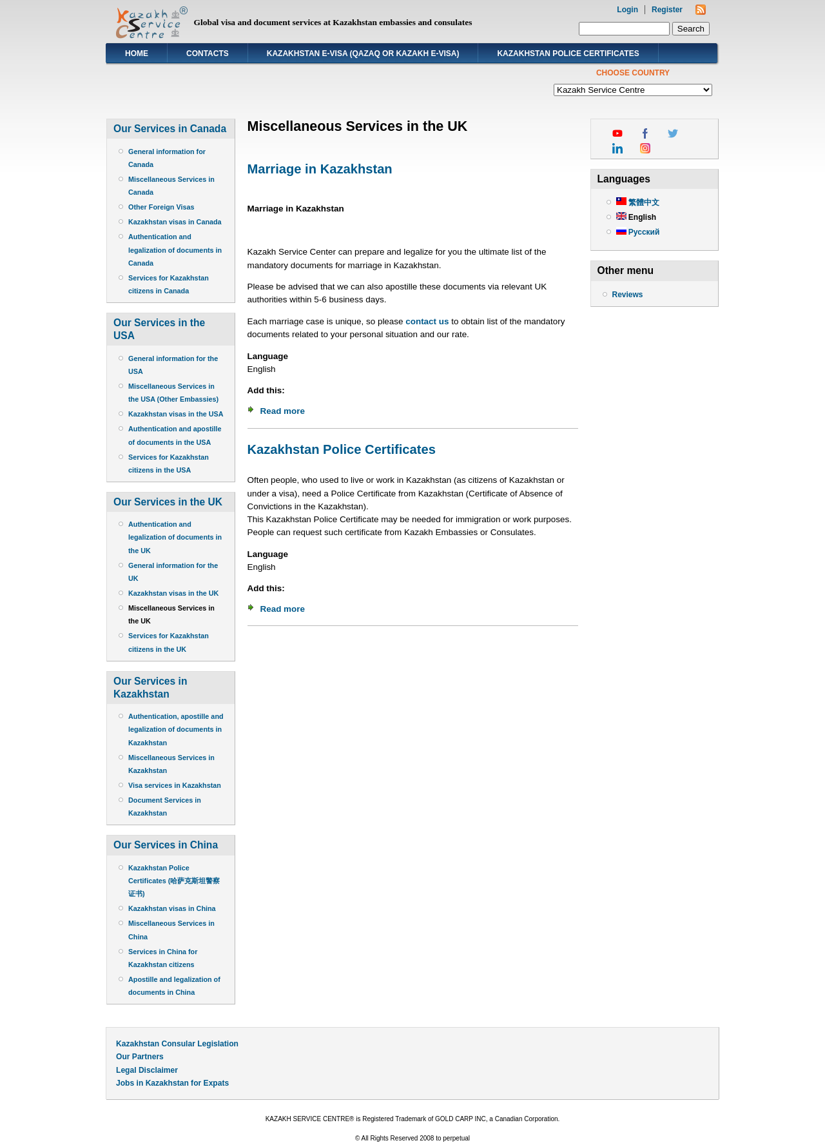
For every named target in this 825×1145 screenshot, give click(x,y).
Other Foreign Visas (161, 207)
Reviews (627, 294)
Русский (638, 232)
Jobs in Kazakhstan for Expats (172, 1083)
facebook (645, 133)
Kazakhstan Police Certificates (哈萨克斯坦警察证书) (174, 880)
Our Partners (140, 1056)
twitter (673, 133)
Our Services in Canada (169, 128)
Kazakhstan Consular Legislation (177, 1043)
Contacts (207, 53)
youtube (617, 133)
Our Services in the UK (167, 501)
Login (627, 9)
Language (268, 356)
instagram (645, 148)
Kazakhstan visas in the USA (176, 414)
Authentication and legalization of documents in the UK (175, 537)
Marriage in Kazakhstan (320, 169)
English (636, 217)
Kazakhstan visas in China (172, 908)
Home (136, 53)
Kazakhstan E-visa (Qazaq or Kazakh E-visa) (363, 53)
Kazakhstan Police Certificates (568, 53)
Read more (282, 411)
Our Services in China (165, 844)
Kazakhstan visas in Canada (175, 222)
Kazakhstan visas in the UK (173, 593)
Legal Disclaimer (147, 1070)
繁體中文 (637, 202)
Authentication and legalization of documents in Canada (175, 249)
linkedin (617, 148)
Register (667, 9)
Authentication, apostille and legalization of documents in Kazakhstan (176, 729)
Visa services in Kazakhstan (174, 785)
